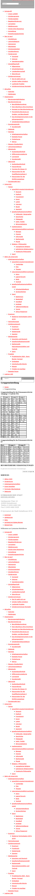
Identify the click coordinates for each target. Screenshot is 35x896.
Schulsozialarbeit (14, 49)
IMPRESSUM (8, 517)
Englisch (18, 194)
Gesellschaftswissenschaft (21, 341)
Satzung (14, 59)
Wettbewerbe (12, 336)
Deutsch (18, 192)
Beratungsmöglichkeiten (16, 99)
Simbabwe (15, 361)
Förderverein (12, 54)
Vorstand (15, 56)
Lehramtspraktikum (15, 147)
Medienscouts (13, 26)
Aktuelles (7, 89)
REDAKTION (8, 525)
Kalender (11, 91)
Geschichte (19, 217)
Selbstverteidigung (22, 307)
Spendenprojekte (18, 61)
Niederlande (16, 331)
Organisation (8, 97)
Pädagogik (19, 219)
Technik (18, 282)
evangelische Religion (23, 246)
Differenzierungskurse (19, 154)
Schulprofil (8, 11)
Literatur (19, 204)
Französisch (20, 197)
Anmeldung (12, 31)
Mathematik (20, 239)
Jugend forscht (20, 277)
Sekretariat (12, 44)
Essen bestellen (9, 486)
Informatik (19, 236)
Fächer (10, 187)
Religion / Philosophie (19, 244)
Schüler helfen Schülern (20, 81)
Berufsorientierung (14, 102)
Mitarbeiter (12, 46)
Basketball (19, 299)
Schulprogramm (13, 16)
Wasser (14, 366)
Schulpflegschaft (13, 64)
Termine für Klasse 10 (19, 169)
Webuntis (7, 491)
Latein (18, 202)
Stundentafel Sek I (14, 181)
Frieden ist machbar (18, 369)
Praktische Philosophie (23, 251)
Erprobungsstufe (14, 124)
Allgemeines (16, 66)
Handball (19, 302)
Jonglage (18, 304)
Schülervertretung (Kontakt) (21, 86)
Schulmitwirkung (17, 69)
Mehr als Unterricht (11, 257)
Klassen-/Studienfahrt (15, 144)
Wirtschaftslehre (21, 224)
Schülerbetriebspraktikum (21, 122)
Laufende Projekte (18, 84)
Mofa (17, 279)
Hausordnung (16, 166)
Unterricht (7, 184)
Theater (18, 269)
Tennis (18, 309)
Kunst (18, 199)
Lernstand (15, 156)
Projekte (11, 354)
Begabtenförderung (14, 21)
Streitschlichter (21, 292)
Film (17, 267)
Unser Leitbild (13, 14)
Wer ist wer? (8, 36)
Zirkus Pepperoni (21, 312)
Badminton (19, 297)
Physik (18, 241)
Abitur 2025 (8, 479)
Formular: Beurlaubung (12, 489)
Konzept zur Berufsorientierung (22, 109)
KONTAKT (7, 515)
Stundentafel (16, 127)
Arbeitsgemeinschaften (20, 134)
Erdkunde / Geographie (23, 214)
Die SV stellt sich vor (18, 79)
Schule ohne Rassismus (16, 29)
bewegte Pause (17, 137)
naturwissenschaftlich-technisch (23, 272)
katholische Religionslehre (24, 249)
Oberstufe (11, 161)
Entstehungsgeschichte (16, 34)
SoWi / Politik (20, 222)
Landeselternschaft (18, 71)
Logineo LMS (8, 374)
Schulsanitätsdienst (22, 289)
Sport (14, 254)
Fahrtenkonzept (13, 321)
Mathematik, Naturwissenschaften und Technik (20, 346)
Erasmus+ (11, 314)
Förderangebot (13, 19)
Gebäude (11, 129)
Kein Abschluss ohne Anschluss (22, 107)
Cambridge (19, 264)
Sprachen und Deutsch (19, 339)
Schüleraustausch (14, 324)
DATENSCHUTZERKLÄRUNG (13, 522)
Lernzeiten (11, 24)
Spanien (14, 334)
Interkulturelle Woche (19, 364)
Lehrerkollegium (13, 41)
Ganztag (11, 132)
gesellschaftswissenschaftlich (22, 212)
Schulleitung (12, 39)
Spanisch (19, 209)
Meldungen (12, 94)
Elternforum (16, 74)
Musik (18, 207)
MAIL (6, 520)
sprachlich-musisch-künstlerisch (23, 189)
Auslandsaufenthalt (18, 152)
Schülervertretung (14, 76)
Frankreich (15, 329)
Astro (17, 274)
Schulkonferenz (13, 51)
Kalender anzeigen (28, 471)
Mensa (14, 142)
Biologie (18, 232)
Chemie (18, 234)
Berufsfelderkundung (19, 104)
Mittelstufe (12, 149)
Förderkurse (16, 139)
